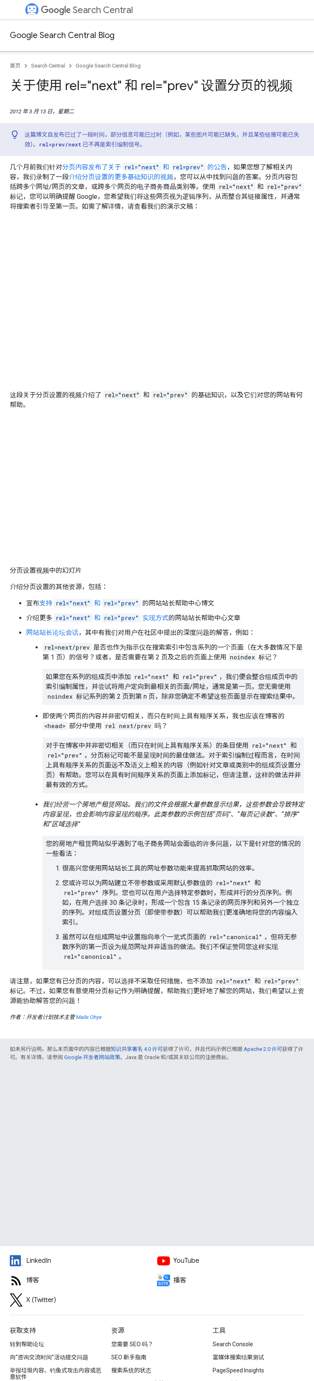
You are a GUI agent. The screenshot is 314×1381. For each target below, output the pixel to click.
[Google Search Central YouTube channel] (230, 1260)
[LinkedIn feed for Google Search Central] (83, 1260)
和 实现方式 (111, 618)
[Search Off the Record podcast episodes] (230, 1280)
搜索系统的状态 (131, 1370)
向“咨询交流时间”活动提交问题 (49, 1357)
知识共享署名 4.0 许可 (137, 1049)
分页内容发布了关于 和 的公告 (144, 167)
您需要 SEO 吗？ (132, 1344)
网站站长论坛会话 (52, 633)
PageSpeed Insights (238, 1370)
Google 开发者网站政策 (92, 1057)
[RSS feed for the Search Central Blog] (83, 1280)
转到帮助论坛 (27, 1344)
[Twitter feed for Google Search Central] (83, 1300)
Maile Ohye (89, 1017)
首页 (15, 66)
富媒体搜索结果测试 (238, 1357)
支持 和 (90, 603)
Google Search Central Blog (62, 35)
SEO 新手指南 (128, 1357)
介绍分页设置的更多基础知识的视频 (121, 177)
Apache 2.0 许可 (263, 1049)
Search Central (87, 10)
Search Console (233, 1344)
